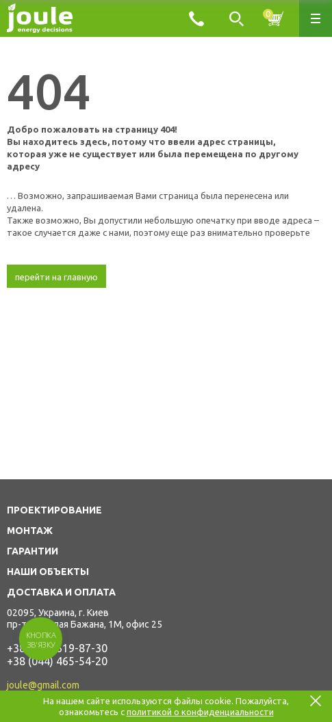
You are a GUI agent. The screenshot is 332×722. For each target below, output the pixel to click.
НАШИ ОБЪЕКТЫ (48, 571)
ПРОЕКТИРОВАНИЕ (54, 510)
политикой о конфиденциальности (200, 712)
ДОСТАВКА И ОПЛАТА (61, 592)
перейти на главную (56, 277)
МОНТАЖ (30, 530)
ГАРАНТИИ (32, 551)
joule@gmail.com (43, 685)
